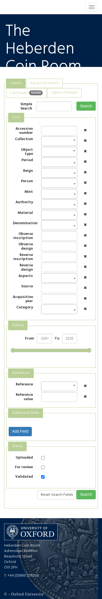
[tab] (16, 83)
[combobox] (59, 141)
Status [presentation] (17, 446)
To (57, 338)
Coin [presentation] (16, 117)
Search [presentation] (15, 83)
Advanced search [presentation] (44, 83)
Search (86, 106)
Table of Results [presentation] (64, 93)
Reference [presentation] (21, 373)
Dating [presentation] (17, 325)
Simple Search (26, 106)
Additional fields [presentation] (25, 413)
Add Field (20, 431)
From (29, 338)
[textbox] (44, 164)
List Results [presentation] (26, 93)
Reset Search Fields (57, 495)
